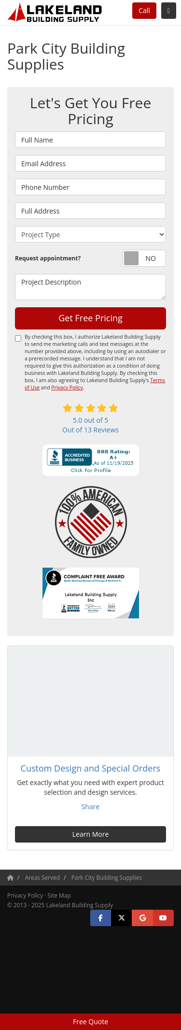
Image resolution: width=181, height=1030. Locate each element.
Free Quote (90, 1021)
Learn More (90, 834)
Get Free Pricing (90, 318)
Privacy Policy (67, 387)
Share (91, 806)
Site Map (59, 895)
